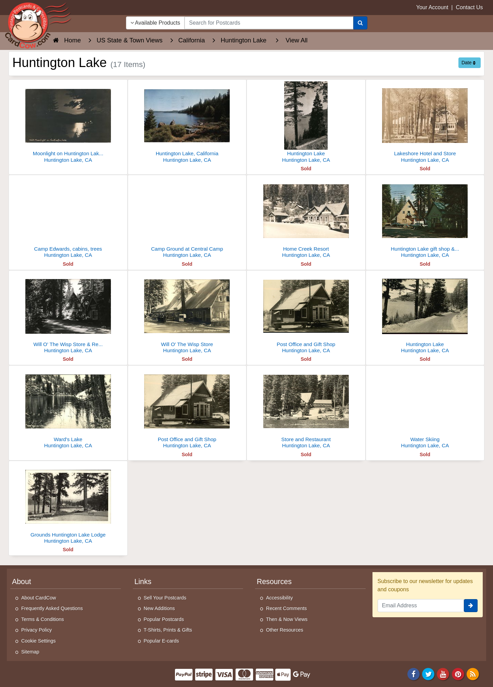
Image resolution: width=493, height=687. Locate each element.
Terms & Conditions (42, 619)
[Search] (360, 22)
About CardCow (38, 597)
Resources (274, 582)
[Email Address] (421, 605)
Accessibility (279, 597)
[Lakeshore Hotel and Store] (425, 122)
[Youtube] (443, 673)
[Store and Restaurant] (306, 408)
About (21, 582)
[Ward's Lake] (68, 408)
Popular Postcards (164, 619)
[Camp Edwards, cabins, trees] (68, 218)
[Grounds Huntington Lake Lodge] (68, 504)
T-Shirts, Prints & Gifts (168, 630)
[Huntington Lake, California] (187, 122)
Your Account (432, 7)
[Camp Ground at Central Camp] (187, 218)
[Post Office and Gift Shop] (306, 313)
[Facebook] (413, 673)
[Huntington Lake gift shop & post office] (425, 218)
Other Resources (284, 630)
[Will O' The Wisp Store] (187, 313)
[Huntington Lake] (306, 122)
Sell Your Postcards (165, 597)
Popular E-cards (161, 641)
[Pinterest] (458, 673)
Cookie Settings (38, 641)
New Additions (159, 608)
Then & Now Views (286, 619)
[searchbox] (268, 22)
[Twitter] (428, 673)
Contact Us (469, 7)
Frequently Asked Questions (52, 608)
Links (143, 582)
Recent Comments (286, 608)
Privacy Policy (36, 630)
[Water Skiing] (425, 408)
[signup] (471, 605)
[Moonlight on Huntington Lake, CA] (68, 122)
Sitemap (30, 652)
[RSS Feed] (473, 673)
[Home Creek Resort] (306, 218)
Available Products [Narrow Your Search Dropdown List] (155, 23)
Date (469, 62)
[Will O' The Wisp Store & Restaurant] (68, 313)
